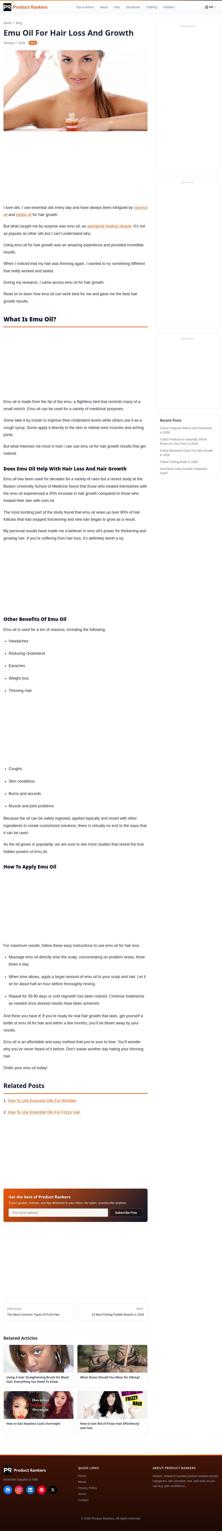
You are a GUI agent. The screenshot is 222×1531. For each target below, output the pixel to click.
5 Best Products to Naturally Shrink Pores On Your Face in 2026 (183, 441)
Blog (32, 42)
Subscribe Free (126, 1212)
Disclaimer (133, 7)
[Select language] (211, 7)
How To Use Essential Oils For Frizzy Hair (44, 1112)
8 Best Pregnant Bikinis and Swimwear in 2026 (186, 430)
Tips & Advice (85, 7)
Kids (117, 7)
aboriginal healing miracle (109, 226)
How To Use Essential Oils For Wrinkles (42, 1101)
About (104, 7)
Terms (82, 1494)
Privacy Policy (87, 1488)
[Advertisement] (75, 168)
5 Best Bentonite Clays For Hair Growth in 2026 (186, 453)
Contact (83, 1500)
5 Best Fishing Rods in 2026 (179, 462)
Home (82, 1476)
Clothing (151, 7)
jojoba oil (23, 215)
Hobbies (168, 7)
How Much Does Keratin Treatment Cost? (183, 471)
